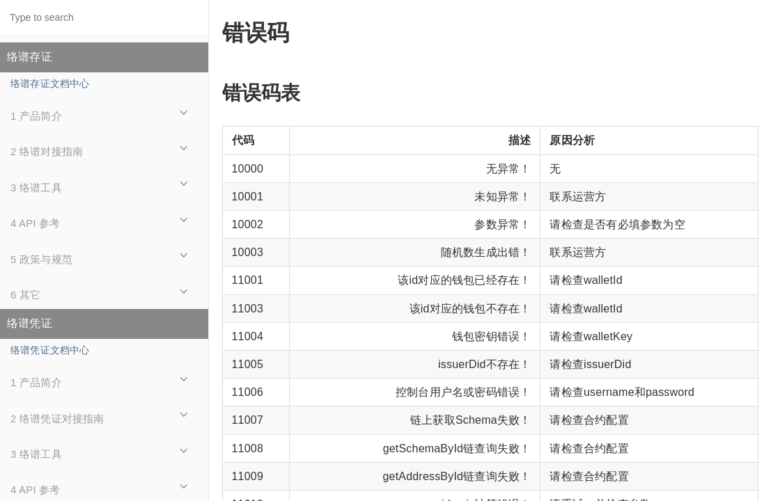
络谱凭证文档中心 (50, 350)
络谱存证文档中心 (50, 83)
